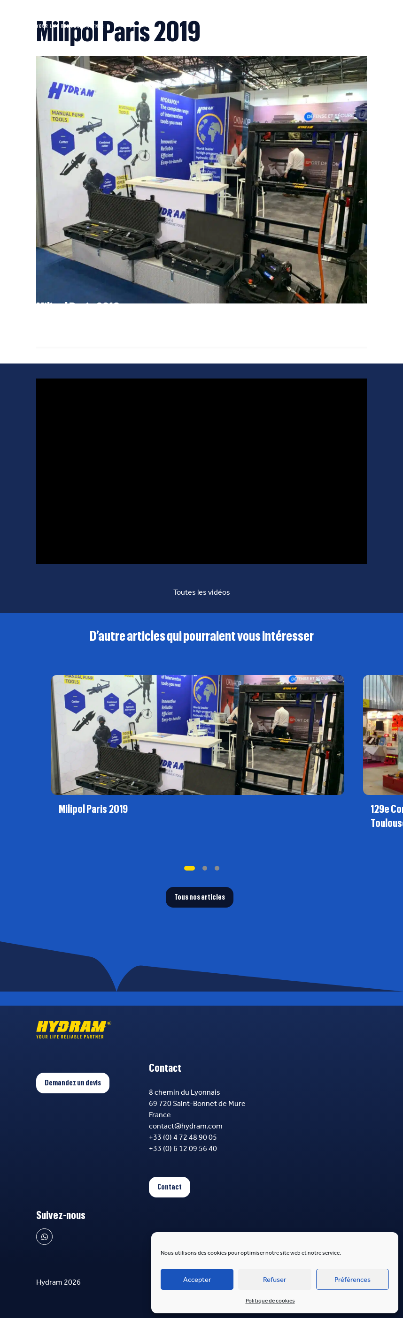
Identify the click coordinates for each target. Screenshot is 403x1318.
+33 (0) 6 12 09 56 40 (183, 1148)
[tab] (189, 868)
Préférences (352, 1279)
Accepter (197, 1279)
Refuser (274, 1279)
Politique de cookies (270, 1300)
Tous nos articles (199, 897)
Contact (169, 1187)
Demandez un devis (73, 1083)
